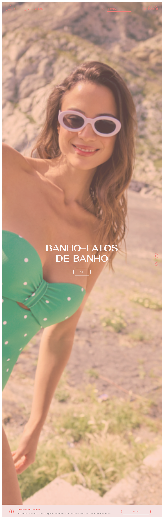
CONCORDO (136, 511)
